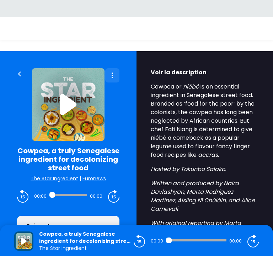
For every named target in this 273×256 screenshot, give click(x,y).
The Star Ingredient (54, 178)
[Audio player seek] (68, 195)
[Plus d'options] (112, 75)
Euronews (94, 178)
